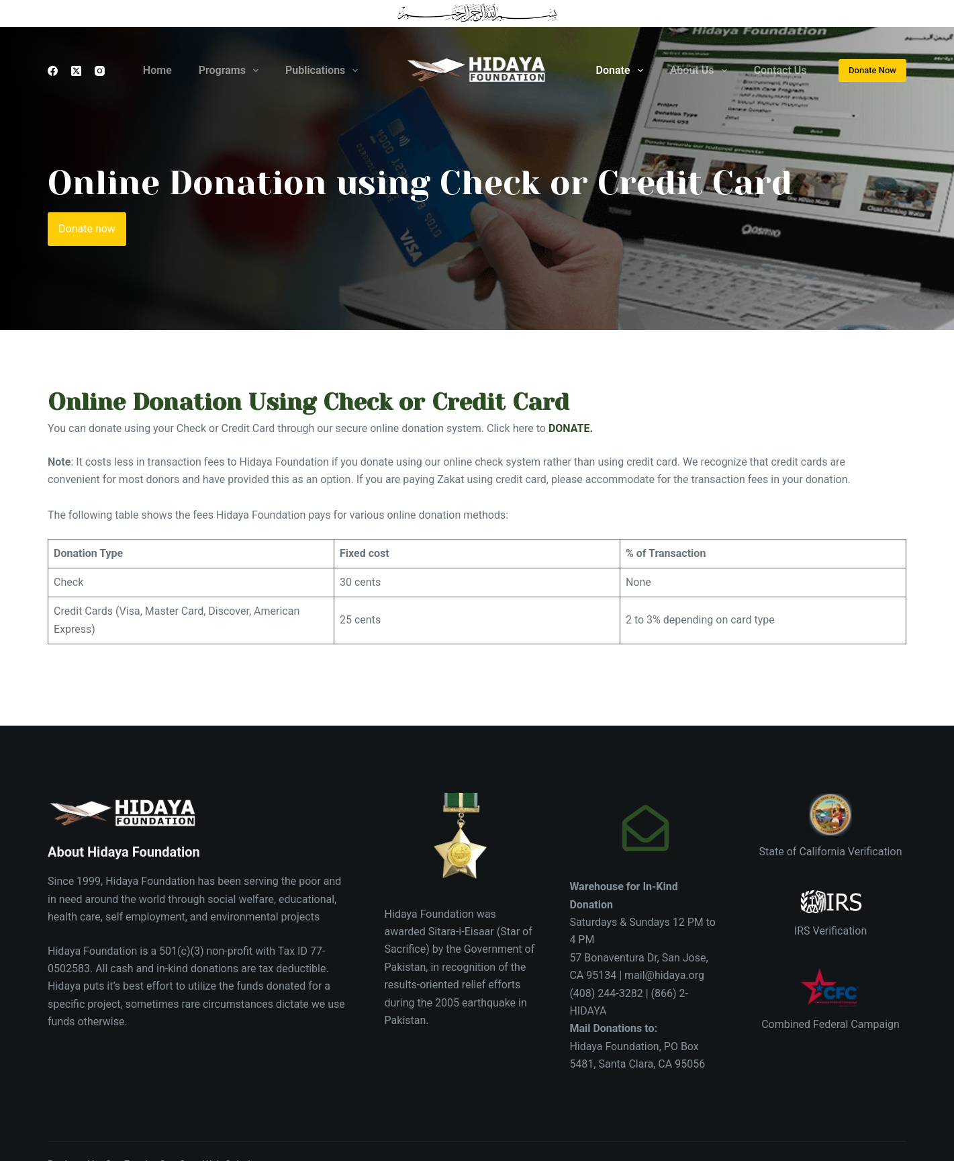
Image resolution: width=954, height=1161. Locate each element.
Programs (231, 70)
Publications (324, 70)
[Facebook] (53, 71)
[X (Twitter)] (76, 71)
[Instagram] (100, 71)
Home (157, 70)
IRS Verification (830, 930)
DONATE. (570, 428)
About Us (701, 70)
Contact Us (780, 70)
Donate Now (872, 70)
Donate (622, 70)
